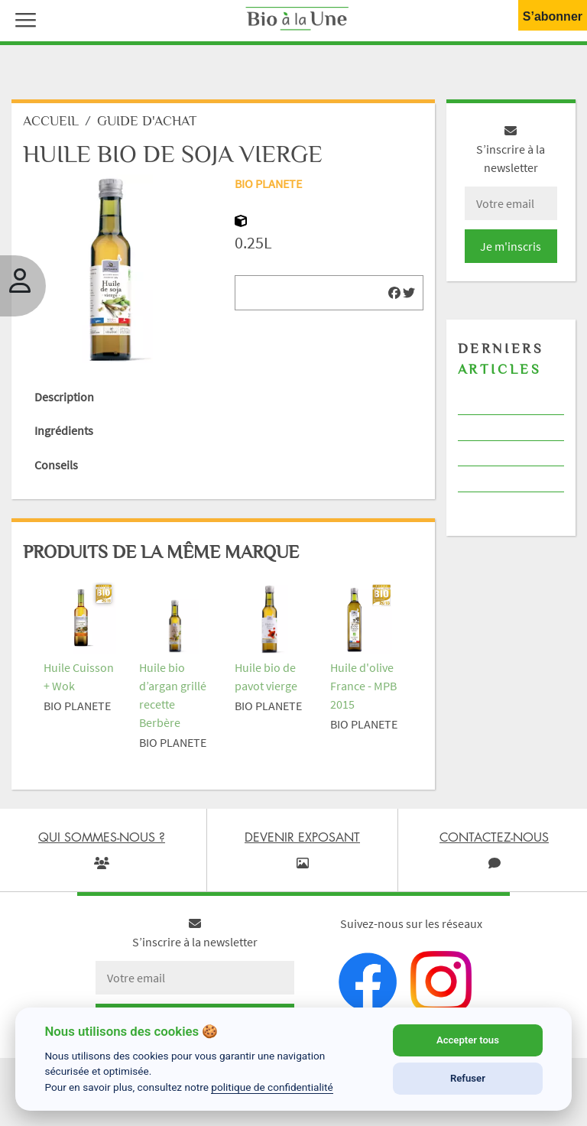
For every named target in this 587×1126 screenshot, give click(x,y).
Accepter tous (467, 1040)
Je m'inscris (510, 246)
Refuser (467, 1078)
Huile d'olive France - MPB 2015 (363, 686)
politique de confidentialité (272, 1087)
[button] (22, 18)
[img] (394, 293)
